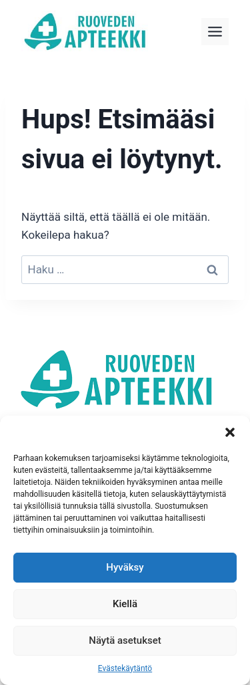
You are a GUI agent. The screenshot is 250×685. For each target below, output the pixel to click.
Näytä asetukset (125, 640)
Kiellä (125, 604)
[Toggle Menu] (215, 31)
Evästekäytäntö (125, 668)
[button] (230, 432)
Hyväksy (124, 567)
